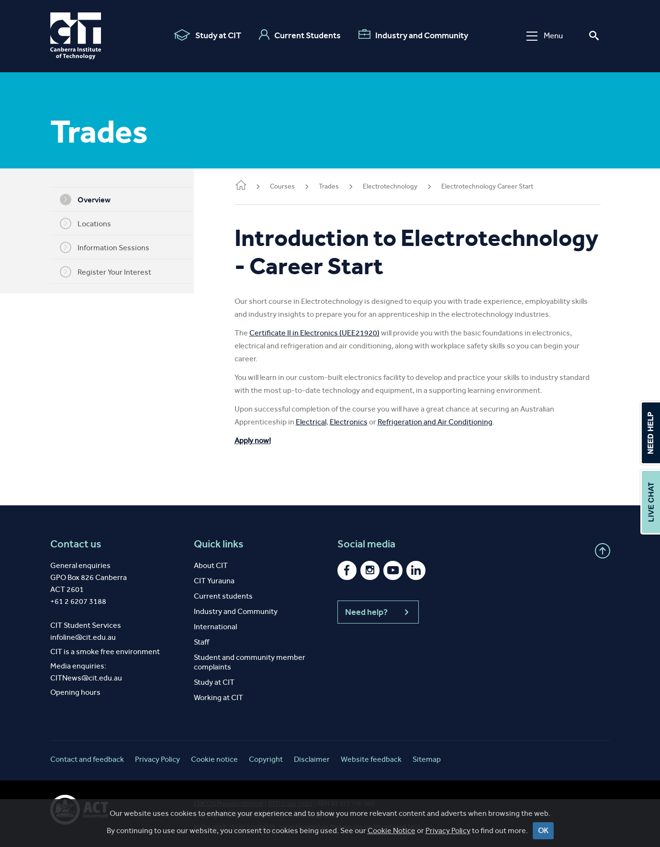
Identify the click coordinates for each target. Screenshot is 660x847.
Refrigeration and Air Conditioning (449, 421)
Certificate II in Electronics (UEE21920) (329, 332)
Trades (343, 186)
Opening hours (75, 692)
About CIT (211, 565)
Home (255, 185)
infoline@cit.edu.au (83, 637)
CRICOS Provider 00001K (228, 804)
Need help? (378, 612)
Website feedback (371, 759)
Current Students (300, 35)
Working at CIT (218, 697)
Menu (544, 36)
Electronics (363, 421)
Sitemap (427, 759)
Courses (296, 186)
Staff (201, 641)
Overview (92, 199)
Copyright (266, 759)
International (215, 626)
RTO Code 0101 (290, 804)
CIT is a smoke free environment (105, 651)
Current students (223, 596)
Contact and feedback (87, 759)
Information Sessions (112, 247)
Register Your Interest (112, 272)
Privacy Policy (157, 759)
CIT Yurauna (214, 580)
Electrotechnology (404, 186)
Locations (92, 223)
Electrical (325, 421)
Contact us (75, 544)
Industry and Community (413, 35)
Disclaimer (312, 759)
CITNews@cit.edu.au (86, 677)
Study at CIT (207, 35)
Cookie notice (214, 759)
